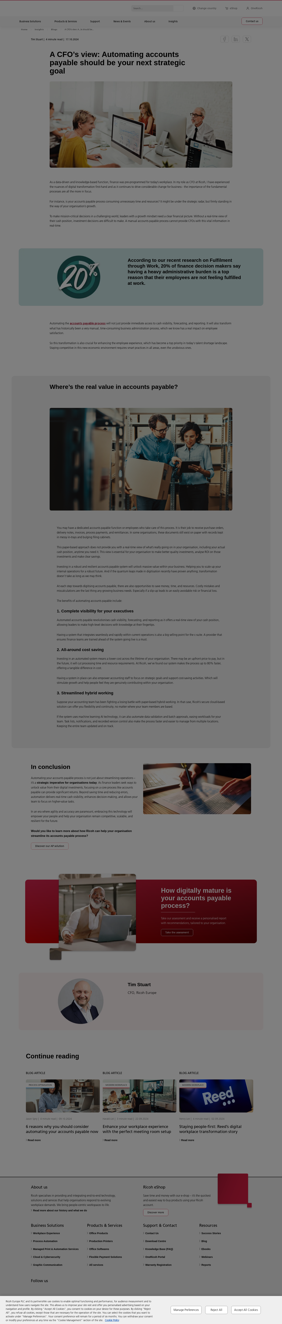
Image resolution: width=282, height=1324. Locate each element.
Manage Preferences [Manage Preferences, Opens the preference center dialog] (186, 1310)
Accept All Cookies (246, 1310)
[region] (141, 1310)
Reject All (216, 1310)
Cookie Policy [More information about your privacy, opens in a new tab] (112, 1320)
